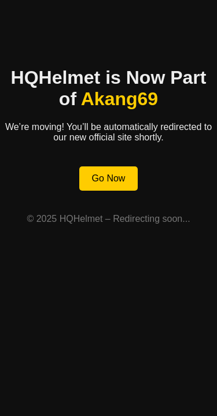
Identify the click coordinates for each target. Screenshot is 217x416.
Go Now (109, 178)
